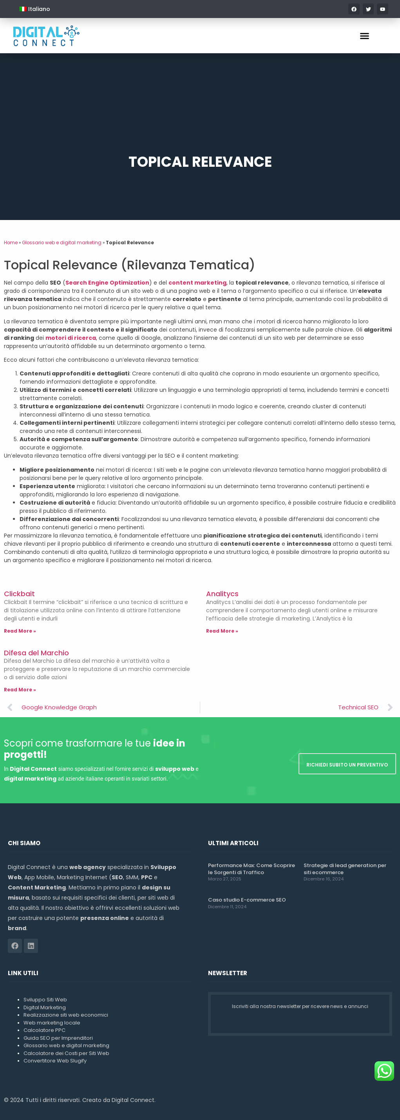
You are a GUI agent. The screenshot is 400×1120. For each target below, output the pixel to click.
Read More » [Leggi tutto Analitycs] (222, 631)
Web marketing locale (52, 1022)
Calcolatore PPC (44, 1030)
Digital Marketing (45, 1007)
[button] (364, 35)
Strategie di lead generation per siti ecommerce (345, 869)
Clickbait (19, 594)
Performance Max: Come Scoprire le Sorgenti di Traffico (251, 869)
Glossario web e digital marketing (61, 243)
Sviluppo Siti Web (45, 999)
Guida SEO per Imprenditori (58, 1038)
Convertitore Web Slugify (55, 1060)
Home (11, 243)
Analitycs (222, 594)
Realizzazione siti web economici (66, 1015)
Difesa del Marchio (36, 653)
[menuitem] (35, 9)
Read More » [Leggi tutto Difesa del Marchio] (20, 689)
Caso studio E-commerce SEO (247, 900)
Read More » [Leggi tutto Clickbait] (20, 631)
